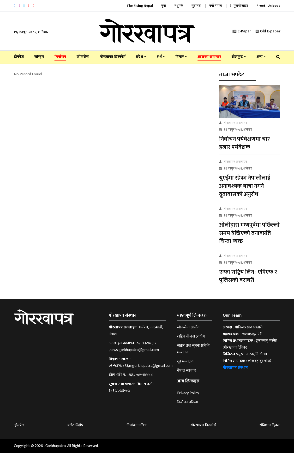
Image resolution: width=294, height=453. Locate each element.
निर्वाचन (60, 57)
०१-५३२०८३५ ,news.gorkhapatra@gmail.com (134, 346)
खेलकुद (239, 57)
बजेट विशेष (75, 425)
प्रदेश (141, 57)
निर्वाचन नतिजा (187, 402)
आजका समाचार (209, 57)
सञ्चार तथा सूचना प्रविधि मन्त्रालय (193, 349)
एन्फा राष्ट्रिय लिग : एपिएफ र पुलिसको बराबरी (248, 276)
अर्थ (161, 57)
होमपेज (19, 57)
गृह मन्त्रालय (185, 361)
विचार (181, 57)
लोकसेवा (83, 57)
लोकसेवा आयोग (188, 327)
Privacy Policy (188, 393)
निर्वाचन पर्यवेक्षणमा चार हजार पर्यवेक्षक (244, 143)
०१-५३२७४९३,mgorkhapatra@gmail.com (141, 365)
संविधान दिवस (269, 425)
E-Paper (242, 31)
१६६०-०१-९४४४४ (140, 375)
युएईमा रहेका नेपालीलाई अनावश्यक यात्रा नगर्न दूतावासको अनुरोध (244, 186)
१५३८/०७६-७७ (119, 390)
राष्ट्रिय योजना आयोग (191, 336)
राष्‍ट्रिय (39, 57)
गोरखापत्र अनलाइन (235, 123)
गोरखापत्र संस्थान (235, 367)
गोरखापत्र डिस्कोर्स (113, 57)
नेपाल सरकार (186, 370)
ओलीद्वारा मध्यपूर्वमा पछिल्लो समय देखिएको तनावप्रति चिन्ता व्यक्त (249, 233)
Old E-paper (267, 31)
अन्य (261, 57)
